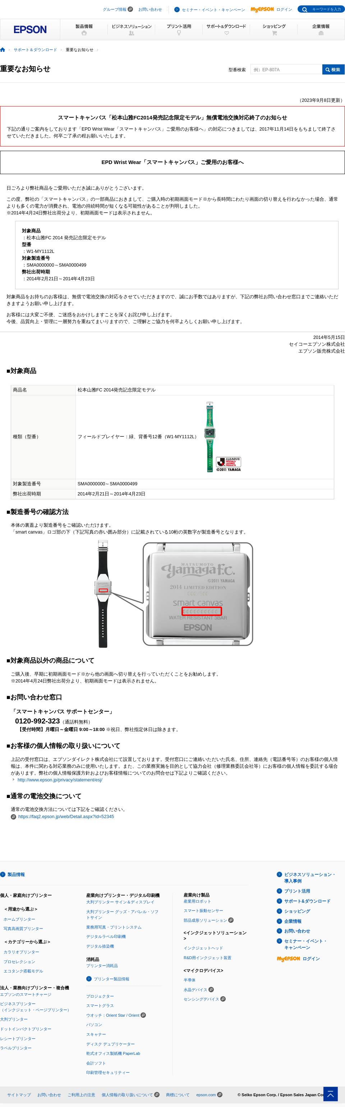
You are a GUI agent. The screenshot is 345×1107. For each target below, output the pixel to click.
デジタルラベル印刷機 (106, 936)
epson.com (206, 1095)
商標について (178, 1095)
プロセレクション (19, 961)
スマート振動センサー (203, 910)
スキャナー (96, 1034)
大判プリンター (14, 1019)
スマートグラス (100, 1005)
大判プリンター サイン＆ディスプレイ (120, 902)
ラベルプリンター (16, 1048)
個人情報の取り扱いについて (127, 1095)
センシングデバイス (201, 999)
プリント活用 (297, 891)
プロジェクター (100, 996)
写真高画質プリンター (23, 928)
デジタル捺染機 (100, 946)
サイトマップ (19, 1095)
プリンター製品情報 (111, 979)
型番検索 (237, 69)
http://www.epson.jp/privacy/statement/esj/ (60, 779)
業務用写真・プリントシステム (114, 927)
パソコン (94, 1024)
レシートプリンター (18, 1038)
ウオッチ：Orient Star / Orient (112, 1015)
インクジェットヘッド (203, 948)
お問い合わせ (150, 9)
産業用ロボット (197, 901)
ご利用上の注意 (81, 1095)
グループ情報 (114, 9)
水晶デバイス (195, 990)
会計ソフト (96, 1063)
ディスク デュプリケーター (110, 1044)
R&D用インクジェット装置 (207, 958)
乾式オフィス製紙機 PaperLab (113, 1053)
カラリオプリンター (21, 952)
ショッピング (297, 911)
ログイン (271, 9)
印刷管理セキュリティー (108, 1072)
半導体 (190, 980)
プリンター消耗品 (102, 965)
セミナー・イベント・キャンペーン (213, 10)
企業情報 (293, 921)
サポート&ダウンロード (307, 901)
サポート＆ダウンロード (35, 49)
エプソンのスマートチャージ (25, 994)
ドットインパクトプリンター (25, 1029)
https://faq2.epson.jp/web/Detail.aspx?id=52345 (66, 816)
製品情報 (16, 874)
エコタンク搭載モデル (23, 971)
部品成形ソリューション (205, 920)
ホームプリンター (19, 919)
